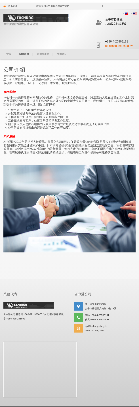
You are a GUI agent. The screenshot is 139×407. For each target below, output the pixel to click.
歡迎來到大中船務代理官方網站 (53, 6)
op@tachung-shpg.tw (118, 45)
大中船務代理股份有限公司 (36, 20)
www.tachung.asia (94, 328)
